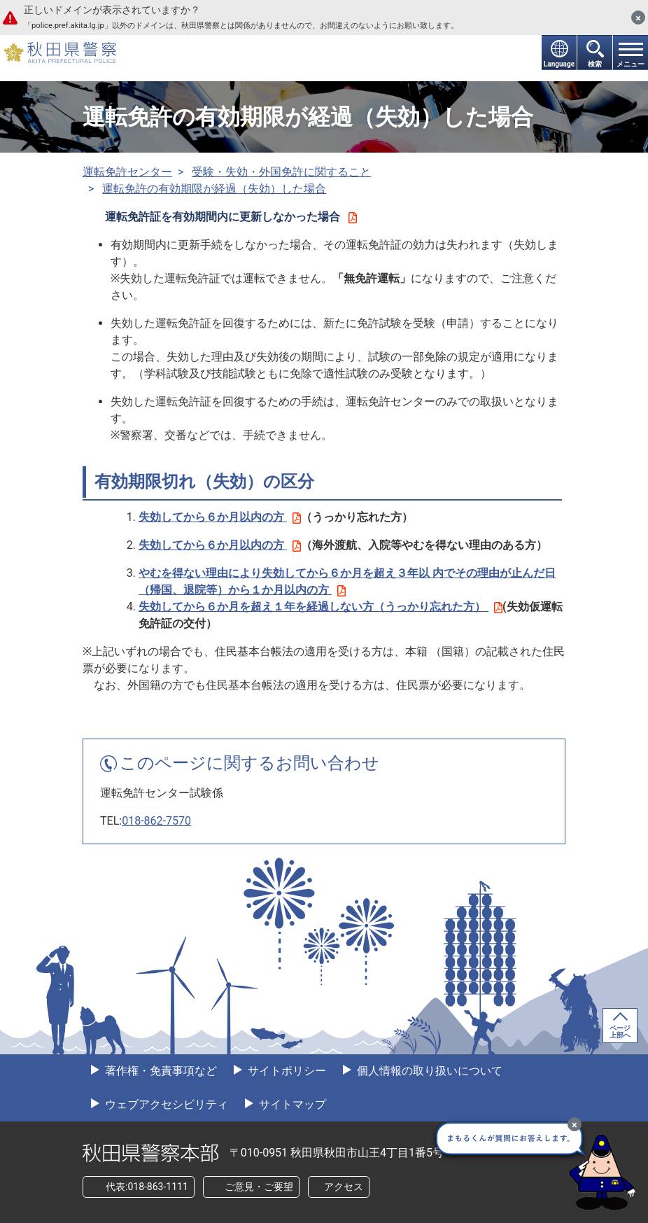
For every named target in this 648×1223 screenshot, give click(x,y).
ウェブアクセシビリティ (165, 1104)
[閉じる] (638, 18)
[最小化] (575, 1124)
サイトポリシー (285, 1070)
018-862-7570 (156, 820)
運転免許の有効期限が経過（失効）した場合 (214, 188)
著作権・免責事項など (159, 1070)
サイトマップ (291, 1104)
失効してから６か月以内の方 (220, 517)
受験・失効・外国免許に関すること (281, 172)
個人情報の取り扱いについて (428, 1070)
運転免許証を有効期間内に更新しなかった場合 (231, 216)
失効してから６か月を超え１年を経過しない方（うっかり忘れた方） (320, 606)
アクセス (343, 1186)
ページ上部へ (620, 1031)
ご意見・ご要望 (259, 1186)
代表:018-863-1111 (147, 1186)
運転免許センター (127, 172)
